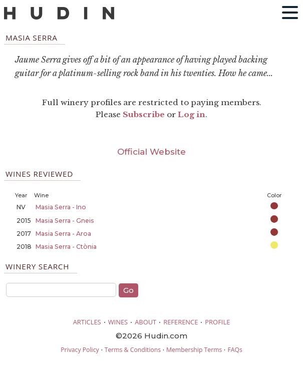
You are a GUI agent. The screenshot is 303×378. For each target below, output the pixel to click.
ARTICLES (87, 321)
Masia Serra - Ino (61, 207)
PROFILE (217, 321)
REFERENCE (180, 321)
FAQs (234, 349)
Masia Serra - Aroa (63, 233)
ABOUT (145, 321)
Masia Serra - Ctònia (66, 246)
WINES (118, 321)
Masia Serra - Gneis (65, 220)
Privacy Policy (80, 349)
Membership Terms (194, 349)
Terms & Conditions (133, 349)
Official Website (151, 152)
